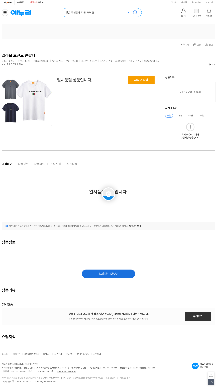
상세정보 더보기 (108, 274)
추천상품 (71, 164)
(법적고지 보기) (135, 226)
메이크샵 (209, 2)
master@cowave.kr (66, 371)
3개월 (179, 115)
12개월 (201, 115)
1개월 (169, 115)
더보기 (210, 64)
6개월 (190, 115)
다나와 (173, 2)
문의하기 (198, 316)
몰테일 (184, 2)
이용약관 (16, 354)
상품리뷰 (39, 164)
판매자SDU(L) (83, 354)
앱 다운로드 (203, 366)
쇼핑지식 (21, 2)
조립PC (37, 2)
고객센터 (58, 354)
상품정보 (23, 164)
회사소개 (5, 354)
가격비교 (7, 164)
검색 (135, 13)
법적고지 (46, 354)
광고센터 (69, 354)
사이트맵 (97, 354)
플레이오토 (196, 2)
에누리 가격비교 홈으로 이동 (20, 12)
